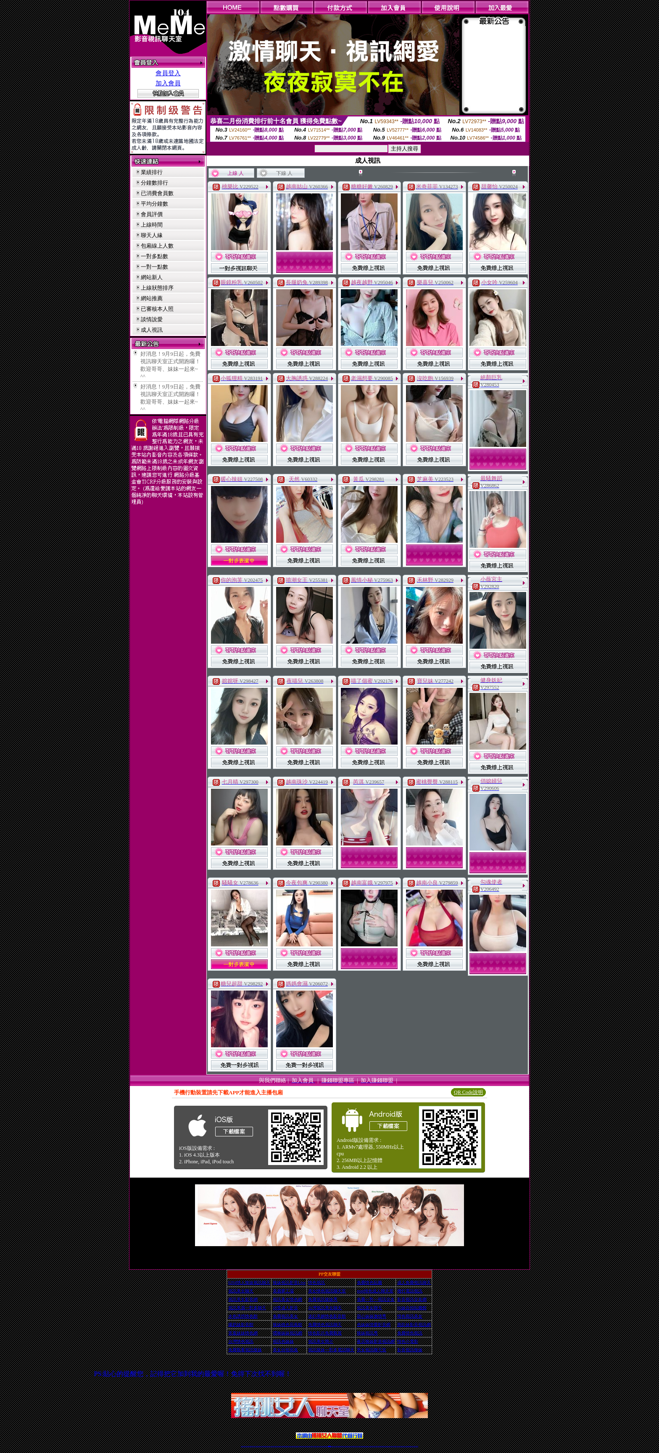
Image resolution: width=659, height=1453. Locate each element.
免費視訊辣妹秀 (322, 1299)
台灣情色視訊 (240, 1341)
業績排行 (152, 172)
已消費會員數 (157, 193)
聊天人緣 (152, 235)
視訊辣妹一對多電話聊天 (331, 1349)
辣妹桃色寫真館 (287, 1324)
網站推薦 (152, 298)
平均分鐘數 (154, 204)
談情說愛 (152, 319)
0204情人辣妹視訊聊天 (249, 1282)
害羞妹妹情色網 (243, 1333)
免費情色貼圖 (369, 1282)
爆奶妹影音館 (240, 1324)
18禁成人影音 (285, 1307)
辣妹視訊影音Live (289, 1282)
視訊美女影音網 (243, 1299)
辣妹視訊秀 (367, 1333)
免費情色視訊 (409, 1333)
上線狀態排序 (157, 288)
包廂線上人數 (157, 246)
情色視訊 (316, 1282)
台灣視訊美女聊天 (325, 1307)
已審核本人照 (157, 309)
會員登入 (168, 73)
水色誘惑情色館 (243, 1316)
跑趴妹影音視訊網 (414, 1324)
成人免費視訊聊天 (414, 1282)
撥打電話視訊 (409, 1291)
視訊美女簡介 (320, 1341)
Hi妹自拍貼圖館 (412, 1307)
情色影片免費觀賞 (325, 1333)
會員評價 (152, 214)
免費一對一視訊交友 (376, 1299)
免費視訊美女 (285, 1316)
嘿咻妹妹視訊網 (287, 1333)
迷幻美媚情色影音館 (327, 1316)
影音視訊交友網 (412, 1299)
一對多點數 (154, 256)
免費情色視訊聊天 (325, 1324)
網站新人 (152, 277)
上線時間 (152, 225)
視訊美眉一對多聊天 (247, 1307)
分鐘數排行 (154, 183)
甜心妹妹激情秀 (371, 1316)
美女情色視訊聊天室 (327, 1291)
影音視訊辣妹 (409, 1349)
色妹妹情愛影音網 (373, 1324)
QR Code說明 (468, 1092)
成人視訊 (152, 330)
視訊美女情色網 (287, 1299)
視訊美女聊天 (240, 1291)
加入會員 (168, 83)
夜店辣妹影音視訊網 (376, 1341)
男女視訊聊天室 (371, 1349)
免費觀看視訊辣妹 (245, 1349)
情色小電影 (407, 1341)
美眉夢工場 (283, 1291)
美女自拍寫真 (285, 1349)
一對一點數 (154, 267)
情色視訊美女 (409, 1316)
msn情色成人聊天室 (375, 1291)
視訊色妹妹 (283, 1341)
